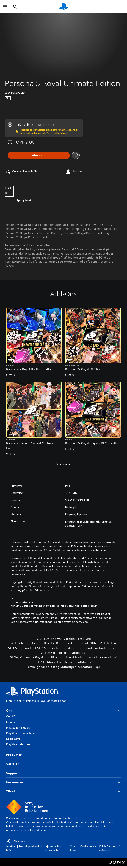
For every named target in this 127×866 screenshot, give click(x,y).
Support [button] (63, 773)
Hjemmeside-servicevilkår (53, 848)
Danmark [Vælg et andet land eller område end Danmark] (18, 841)
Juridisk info (10, 848)
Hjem (9, 701)
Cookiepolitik (88, 846)
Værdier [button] (63, 764)
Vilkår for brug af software (109, 848)
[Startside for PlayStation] (63, 7)
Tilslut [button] (63, 791)
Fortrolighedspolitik (30, 846)
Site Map (73, 848)
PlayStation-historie (18, 744)
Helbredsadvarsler (22, 602)
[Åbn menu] (5, 6)
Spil (19, 701)
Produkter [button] (63, 755)
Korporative (13, 739)
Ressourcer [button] (63, 782)
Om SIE (10, 716)
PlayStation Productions (20, 733)
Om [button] (63, 710)
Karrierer (11, 722)
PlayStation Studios (18, 727)
